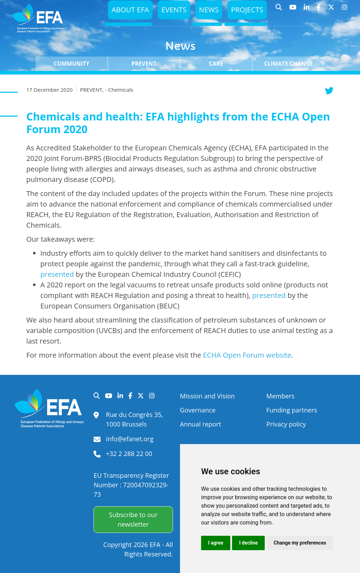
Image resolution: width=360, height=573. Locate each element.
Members (280, 396)
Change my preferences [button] (300, 543)
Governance (198, 410)
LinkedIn (306, 11)
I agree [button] (215, 543)
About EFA (125, 11)
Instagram (344, 11)
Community (71, 63)
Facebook (318, 11)
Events (171, 11)
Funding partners (291, 410)
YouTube (293, 11)
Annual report (200, 424)
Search (279, 11)
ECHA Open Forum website (247, 355)
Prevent (143, 63)
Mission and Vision (207, 396)
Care (216, 63)
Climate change (288, 63)
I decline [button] (248, 543)
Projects (246, 11)
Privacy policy (286, 424)
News (206, 11)
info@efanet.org (129, 439)
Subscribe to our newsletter (133, 519)
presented (57, 274)
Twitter (331, 11)
